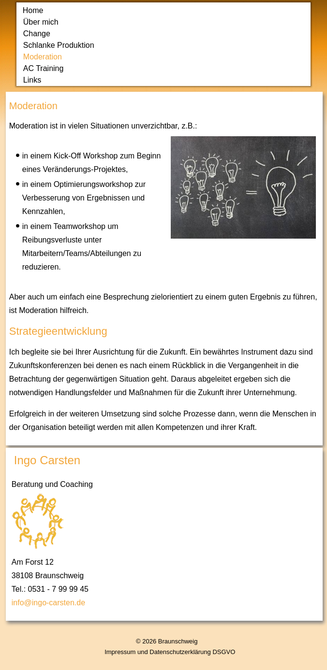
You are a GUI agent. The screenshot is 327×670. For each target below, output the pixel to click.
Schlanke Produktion (58, 45)
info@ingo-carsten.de (48, 603)
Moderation (42, 57)
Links (32, 80)
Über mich (41, 22)
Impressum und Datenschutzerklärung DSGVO (169, 652)
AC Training (43, 68)
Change (36, 33)
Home (33, 10)
